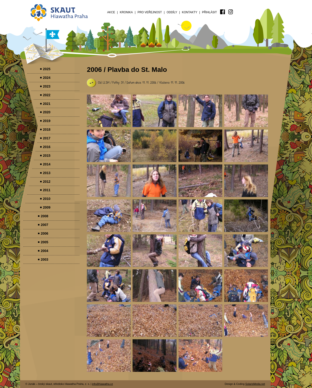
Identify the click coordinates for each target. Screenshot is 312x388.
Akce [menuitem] (111, 12)
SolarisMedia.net (255, 383)
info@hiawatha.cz (102, 383)
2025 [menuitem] (46, 69)
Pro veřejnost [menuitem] (150, 12)
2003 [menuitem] (44, 259)
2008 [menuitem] (44, 216)
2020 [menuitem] (46, 112)
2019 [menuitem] (46, 121)
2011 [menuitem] (46, 190)
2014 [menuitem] (46, 164)
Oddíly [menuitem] (172, 12)
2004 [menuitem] (44, 251)
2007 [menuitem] (44, 225)
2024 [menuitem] (46, 78)
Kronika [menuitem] (126, 12)
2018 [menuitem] (46, 129)
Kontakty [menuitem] (189, 12)
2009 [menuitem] (46, 207)
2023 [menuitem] (46, 86)
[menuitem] (222, 11)
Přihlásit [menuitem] (209, 12)
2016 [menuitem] (46, 147)
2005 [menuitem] (44, 242)
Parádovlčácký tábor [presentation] (109, 111)
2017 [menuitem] (46, 138)
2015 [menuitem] (46, 155)
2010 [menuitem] (46, 199)
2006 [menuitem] (44, 233)
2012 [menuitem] (46, 182)
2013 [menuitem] (46, 173)
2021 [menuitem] (46, 104)
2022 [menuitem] (46, 95)
